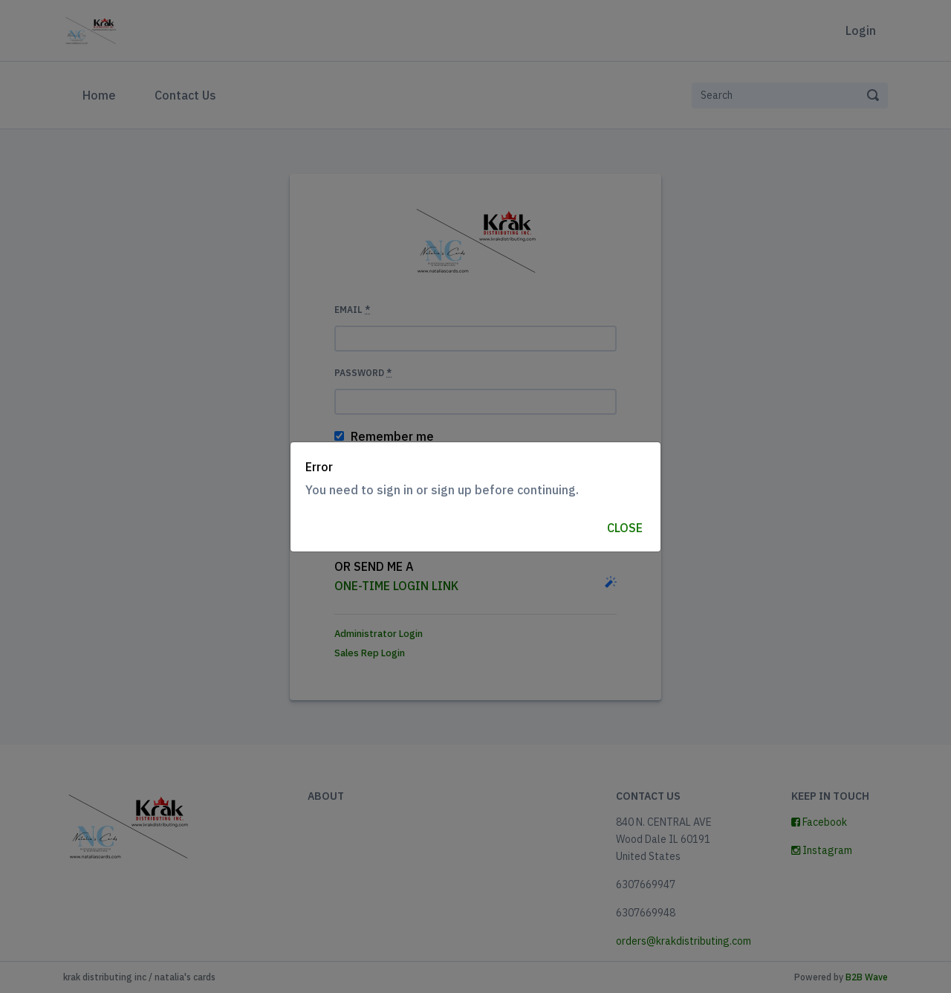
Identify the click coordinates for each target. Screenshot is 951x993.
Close (625, 527)
